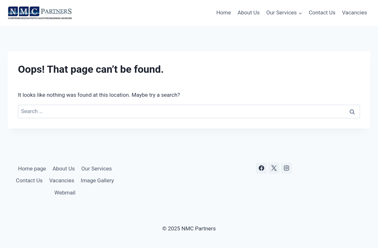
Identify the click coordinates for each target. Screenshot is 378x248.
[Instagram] (286, 168)
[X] (273, 168)
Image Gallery (97, 180)
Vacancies (354, 12)
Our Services (96, 168)
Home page (32, 168)
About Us (249, 12)
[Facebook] (261, 168)
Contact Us (322, 12)
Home (223, 12)
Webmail (65, 192)
